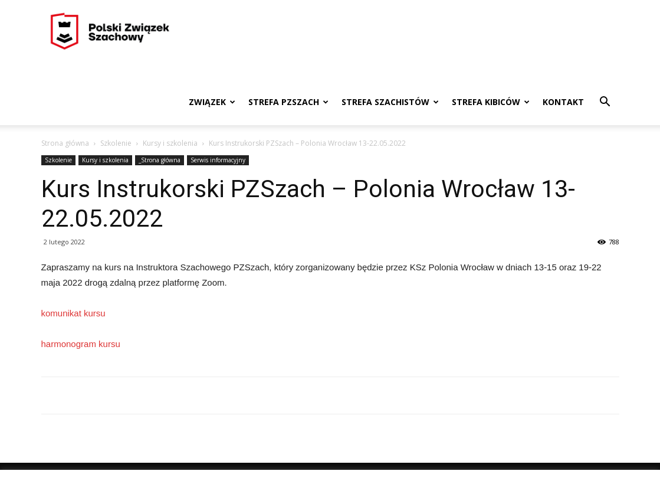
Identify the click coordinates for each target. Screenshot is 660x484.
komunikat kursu (73, 313)
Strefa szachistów (390, 101)
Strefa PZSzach (288, 101)
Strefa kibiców (491, 101)
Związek (212, 101)
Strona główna (65, 143)
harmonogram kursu (80, 344)
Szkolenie (116, 143)
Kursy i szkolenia (170, 143)
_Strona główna (159, 160)
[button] (605, 103)
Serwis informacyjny (218, 160)
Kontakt (563, 101)
